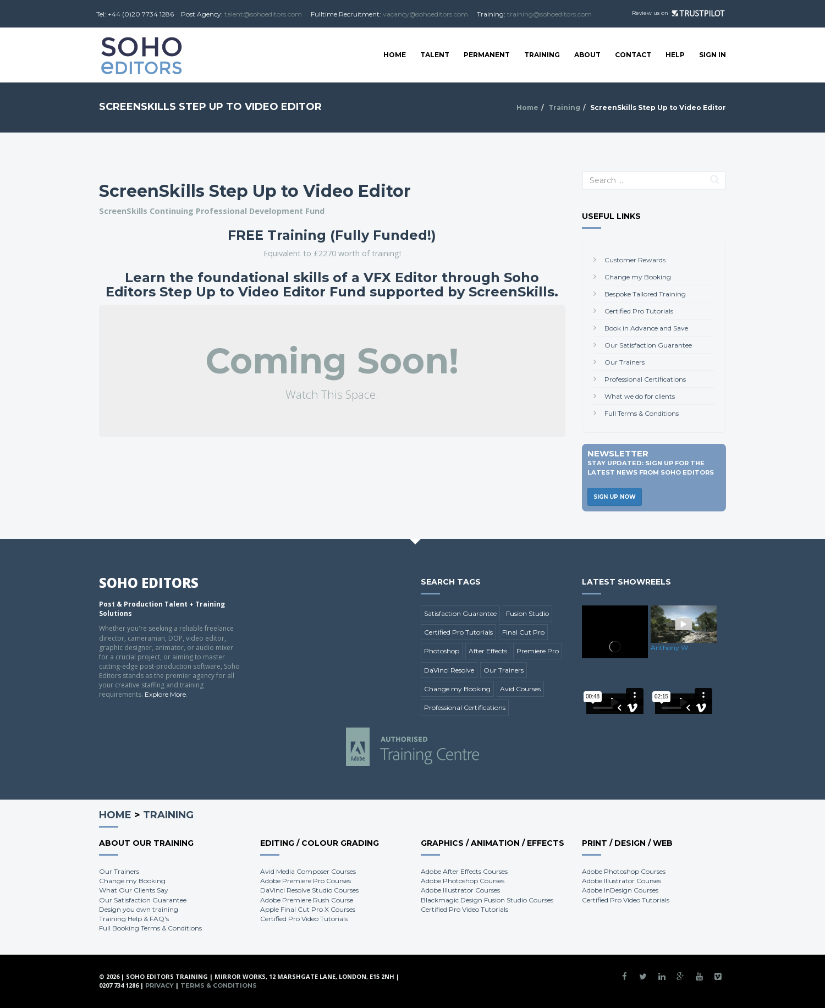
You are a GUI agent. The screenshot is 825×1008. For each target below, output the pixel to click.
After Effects (488, 651)
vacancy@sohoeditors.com (425, 14)
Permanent (487, 55)
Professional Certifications (645, 379)
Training (542, 55)
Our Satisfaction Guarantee (648, 345)
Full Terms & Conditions (641, 413)
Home (394, 55)
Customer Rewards (635, 260)
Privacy (159, 985)
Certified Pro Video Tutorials (304, 919)
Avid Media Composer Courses (308, 871)
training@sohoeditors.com (549, 14)
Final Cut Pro (523, 632)
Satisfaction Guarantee (460, 613)
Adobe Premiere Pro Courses (305, 881)
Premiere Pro (537, 651)
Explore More (165, 694)
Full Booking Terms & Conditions (150, 928)
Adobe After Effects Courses (464, 871)
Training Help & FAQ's (134, 919)
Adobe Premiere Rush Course (306, 900)
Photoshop (441, 651)
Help (675, 55)
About (587, 55)
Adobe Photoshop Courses (462, 881)
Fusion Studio (527, 613)
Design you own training (138, 909)
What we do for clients (639, 396)
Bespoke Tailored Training (645, 294)
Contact (633, 55)
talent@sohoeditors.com (263, 14)
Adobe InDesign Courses (620, 890)
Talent (434, 55)
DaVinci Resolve (449, 670)
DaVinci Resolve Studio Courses (309, 890)
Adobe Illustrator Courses (460, 890)
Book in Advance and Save (646, 328)
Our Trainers (624, 362)
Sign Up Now (614, 496)
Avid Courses (520, 689)
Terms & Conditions (218, 985)
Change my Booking (637, 277)
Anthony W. (670, 647)
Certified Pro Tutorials (638, 311)
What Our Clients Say (133, 890)
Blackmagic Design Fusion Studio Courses (487, 900)
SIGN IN (712, 55)
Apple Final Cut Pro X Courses (307, 909)
